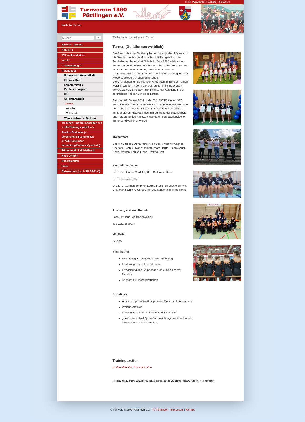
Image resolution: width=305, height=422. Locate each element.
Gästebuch (199, 1)
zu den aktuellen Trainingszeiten (132, 367)
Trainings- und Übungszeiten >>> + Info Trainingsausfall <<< (82, 125)
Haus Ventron (70, 155)
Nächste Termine (72, 44)
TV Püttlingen (120, 37)
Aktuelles (67, 49)
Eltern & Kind (72, 80)
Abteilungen (69, 70)
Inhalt (188, 1)
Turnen (68, 103)
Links (65, 166)
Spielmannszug (74, 98)
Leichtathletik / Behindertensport (75, 87)
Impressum (224, 1)
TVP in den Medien (73, 55)
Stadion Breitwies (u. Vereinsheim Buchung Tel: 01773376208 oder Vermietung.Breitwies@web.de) (81, 139)
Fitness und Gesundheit (79, 75)
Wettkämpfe (72, 113)
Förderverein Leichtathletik (78, 150)
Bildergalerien (70, 160)
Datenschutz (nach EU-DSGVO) (81, 171)
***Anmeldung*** (72, 65)
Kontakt (211, 1)
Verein (66, 60)
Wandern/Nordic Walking (80, 118)
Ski (66, 94)
